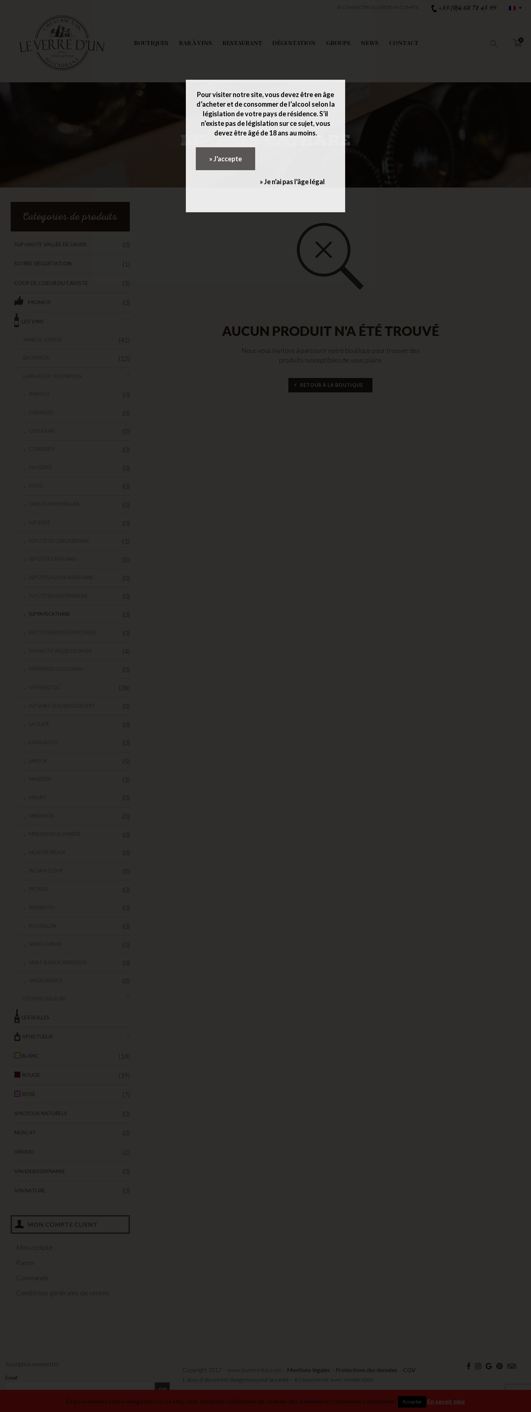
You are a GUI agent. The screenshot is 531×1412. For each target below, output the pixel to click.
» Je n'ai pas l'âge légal (292, 182)
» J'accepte (225, 159)
